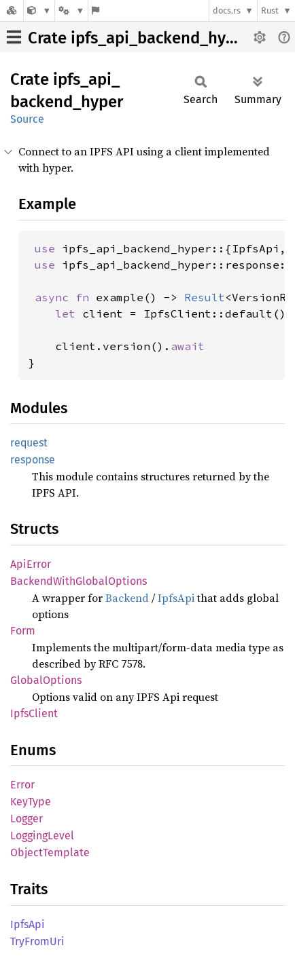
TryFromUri (37, 941)
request (29, 442)
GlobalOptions (46, 680)
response (32, 459)
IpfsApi (176, 597)
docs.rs (227, 10)
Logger (26, 818)
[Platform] (71, 10)
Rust (270, 10)
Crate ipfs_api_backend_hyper (139, 37)
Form (22, 630)
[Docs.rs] (11, 10)
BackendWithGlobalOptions (78, 581)
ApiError (30, 564)
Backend (127, 597)
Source (27, 119)
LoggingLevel (42, 835)
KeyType (30, 801)
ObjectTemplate (50, 852)
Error (22, 784)
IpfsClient (34, 713)
